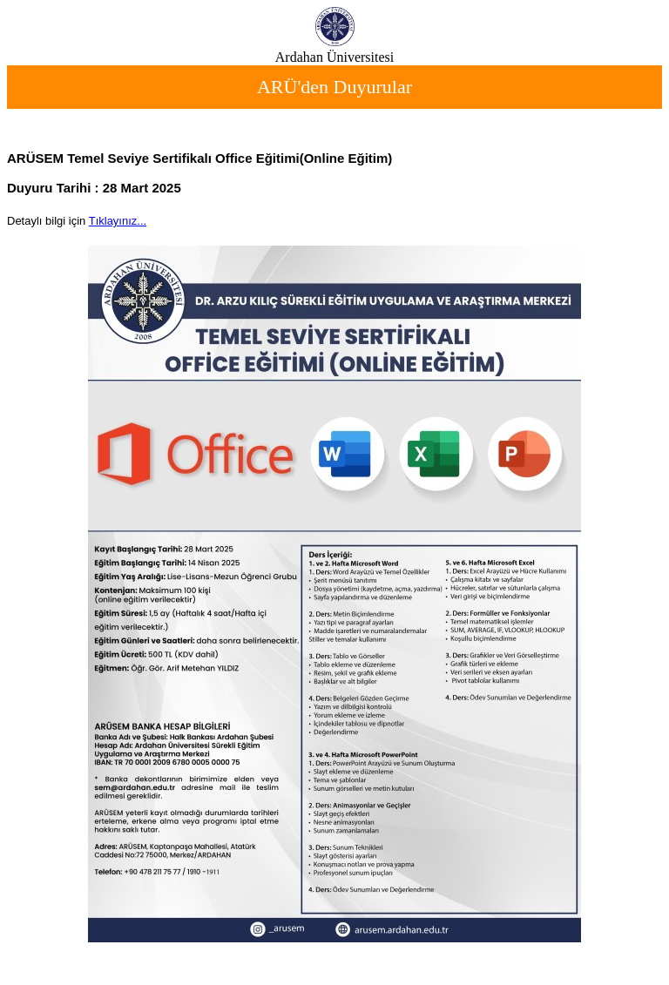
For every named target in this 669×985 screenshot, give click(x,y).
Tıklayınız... (117, 220)
